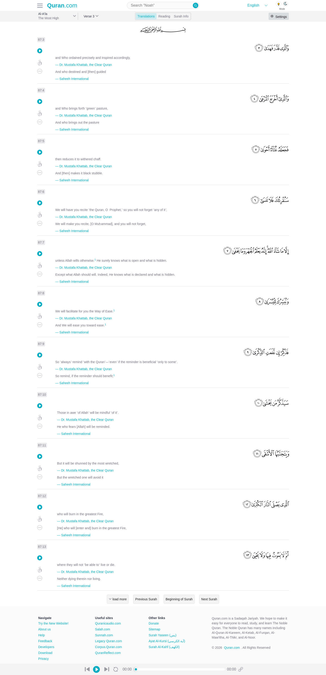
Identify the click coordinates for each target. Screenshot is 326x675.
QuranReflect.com (108, 653)
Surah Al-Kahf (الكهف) (164, 647)
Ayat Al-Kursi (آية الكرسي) (167, 641)
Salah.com (102, 629)
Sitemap (154, 629)
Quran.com (232, 647)
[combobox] (163, 5)
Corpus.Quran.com (108, 647)
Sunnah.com (104, 635)
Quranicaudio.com (108, 623)
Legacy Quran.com (108, 641)
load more (120, 599)
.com (62, 5)
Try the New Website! (53, 623)
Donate (154, 623)
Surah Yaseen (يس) (162, 635)
